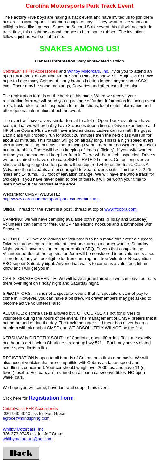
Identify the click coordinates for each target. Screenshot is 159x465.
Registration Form (51, 398)
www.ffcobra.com (120, 209)
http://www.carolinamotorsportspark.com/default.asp (51, 199)
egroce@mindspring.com (26, 418)
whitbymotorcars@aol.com (27, 438)
